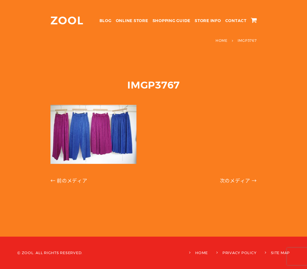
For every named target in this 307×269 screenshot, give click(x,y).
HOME (201, 252)
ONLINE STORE (132, 20)
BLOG (105, 20)
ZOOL (67, 20)
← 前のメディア (68, 181)
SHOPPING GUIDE (171, 20)
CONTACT (236, 20)
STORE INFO (208, 20)
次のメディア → (238, 181)
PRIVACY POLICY (239, 252)
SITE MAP (280, 252)
